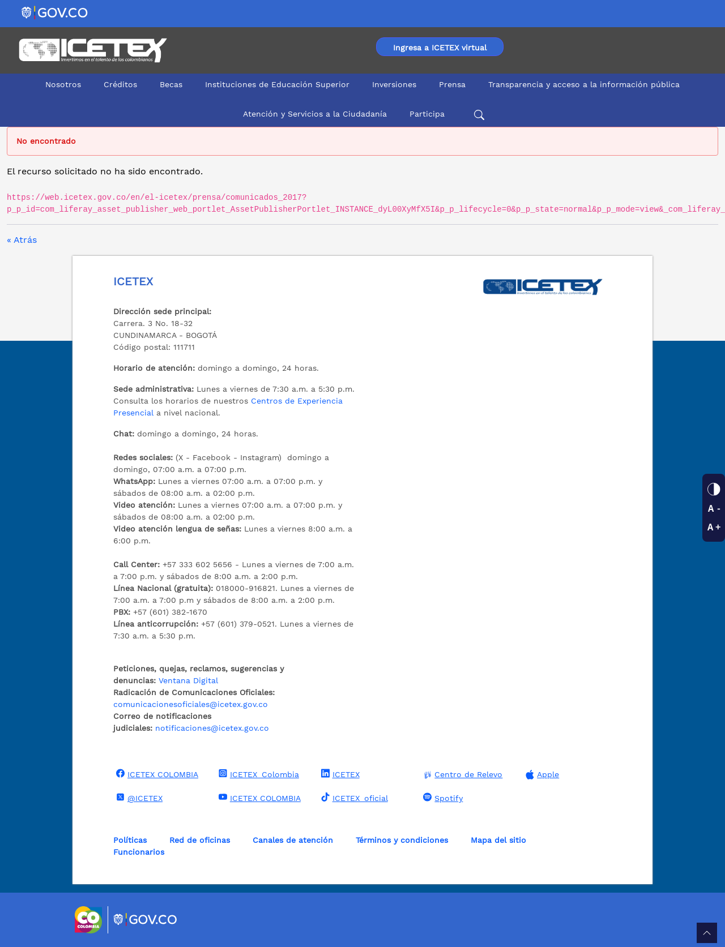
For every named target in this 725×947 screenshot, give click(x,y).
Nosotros (63, 84)
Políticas (130, 840)
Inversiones (394, 84)
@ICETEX (138, 797)
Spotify (441, 797)
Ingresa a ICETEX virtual (440, 47)
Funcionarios (138, 851)
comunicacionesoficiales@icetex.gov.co (190, 704)
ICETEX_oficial (353, 797)
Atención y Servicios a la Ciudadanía (315, 113)
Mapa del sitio (498, 840)
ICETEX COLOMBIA (155, 774)
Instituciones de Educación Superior (277, 84)
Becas (171, 84)
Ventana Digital (188, 680)
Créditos (120, 84)
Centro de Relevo (461, 775)
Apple (541, 775)
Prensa (452, 84)
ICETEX (339, 774)
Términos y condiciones (402, 840)
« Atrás (22, 239)
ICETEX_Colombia (257, 774)
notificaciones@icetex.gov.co (212, 727)
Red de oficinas (199, 840)
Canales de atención (293, 840)
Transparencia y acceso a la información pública (584, 84)
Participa (427, 113)
